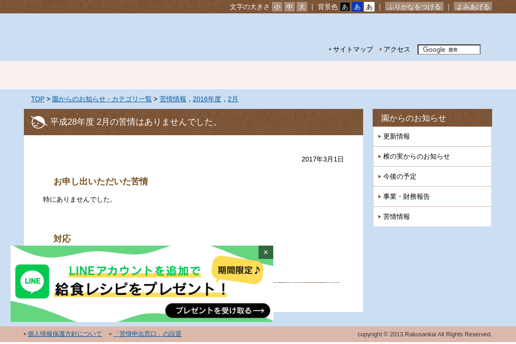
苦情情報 (173, 99)
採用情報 (458, 75)
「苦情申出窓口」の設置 (147, 334)
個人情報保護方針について (65, 334)
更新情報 (396, 136)
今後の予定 (400, 176)
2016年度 (207, 99)
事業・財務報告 (406, 196)
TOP (37, 99)
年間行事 (258, 75)
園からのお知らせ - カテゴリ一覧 (101, 99)
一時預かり (391, 75)
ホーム (57, 75)
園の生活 (191, 75)
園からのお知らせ (413, 118)
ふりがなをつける (414, 7)
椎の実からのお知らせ (416, 156)
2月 (233, 99)
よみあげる (473, 7)
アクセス (397, 49)
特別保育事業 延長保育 (324, 75)
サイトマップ (353, 49)
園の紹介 (124, 75)
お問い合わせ (462, 29)
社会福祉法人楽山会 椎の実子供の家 (106, 37)
